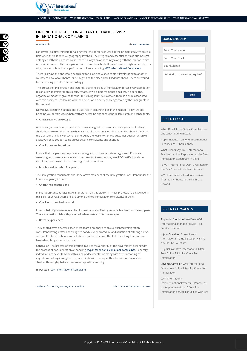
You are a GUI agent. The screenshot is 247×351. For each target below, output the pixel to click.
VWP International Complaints (123, 68)
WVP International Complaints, (121, 324)
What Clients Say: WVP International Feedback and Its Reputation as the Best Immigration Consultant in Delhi (184, 154)
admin (42, 44)
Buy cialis (166, 249)
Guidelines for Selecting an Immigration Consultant (60, 286)
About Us (44, 18)
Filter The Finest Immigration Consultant (132, 286)
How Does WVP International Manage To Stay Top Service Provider (182, 224)
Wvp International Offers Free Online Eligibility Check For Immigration (183, 253)
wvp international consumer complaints (111, 250)
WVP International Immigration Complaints (142, 18)
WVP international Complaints (90, 18)
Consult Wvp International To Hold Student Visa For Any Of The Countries (184, 238)
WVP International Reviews (191, 18)
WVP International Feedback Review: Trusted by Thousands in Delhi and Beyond (182, 179)
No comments (139, 44)
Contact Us (60, 18)
